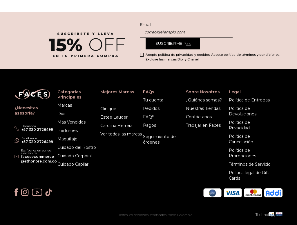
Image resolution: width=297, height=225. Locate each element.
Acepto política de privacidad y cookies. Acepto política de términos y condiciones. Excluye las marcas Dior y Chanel (213, 57)
